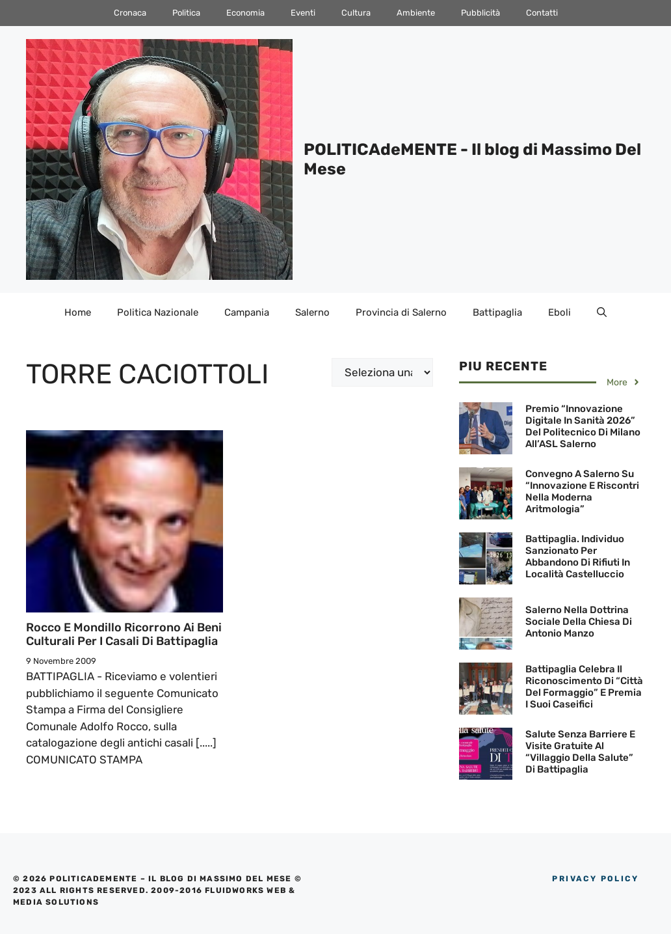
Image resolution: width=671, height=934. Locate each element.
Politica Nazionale (157, 312)
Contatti (542, 13)
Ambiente (416, 13)
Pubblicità (480, 13)
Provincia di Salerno (401, 312)
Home (77, 312)
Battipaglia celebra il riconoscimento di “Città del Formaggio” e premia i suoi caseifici (584, 686)
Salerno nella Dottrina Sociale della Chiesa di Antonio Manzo (578, 621)
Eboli (559, 312)
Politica (186, 13)
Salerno (312, 312)
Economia (245, 13)
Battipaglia (497, 312)
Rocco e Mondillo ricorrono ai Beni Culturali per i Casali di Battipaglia (124, 634)
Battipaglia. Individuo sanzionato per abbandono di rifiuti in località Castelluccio (577, 556)
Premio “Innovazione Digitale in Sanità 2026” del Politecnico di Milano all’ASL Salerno (582, 426)
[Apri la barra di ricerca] (602, 312)
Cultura (356, 13)
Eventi (303, 13)
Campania (246, 312)
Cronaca (130, 13)
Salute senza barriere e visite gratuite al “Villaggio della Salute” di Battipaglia (580, 751)
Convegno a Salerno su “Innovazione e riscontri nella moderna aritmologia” (582, 491)
